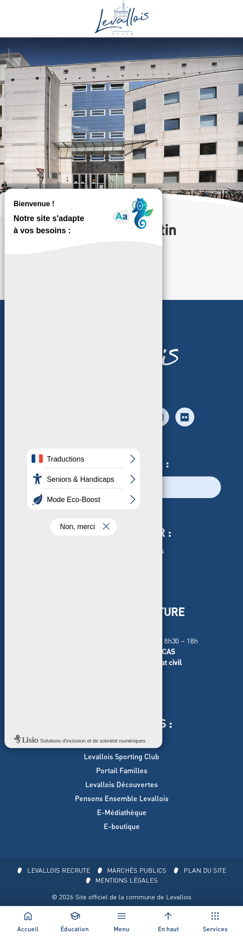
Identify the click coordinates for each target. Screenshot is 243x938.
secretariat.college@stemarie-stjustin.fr (68, 283)
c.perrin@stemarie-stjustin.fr (51, 294)
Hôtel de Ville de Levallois (121, 550)
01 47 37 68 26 (26, 262)
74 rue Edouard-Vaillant (42, 272)
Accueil (19, 204)
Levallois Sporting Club (121, 756)
